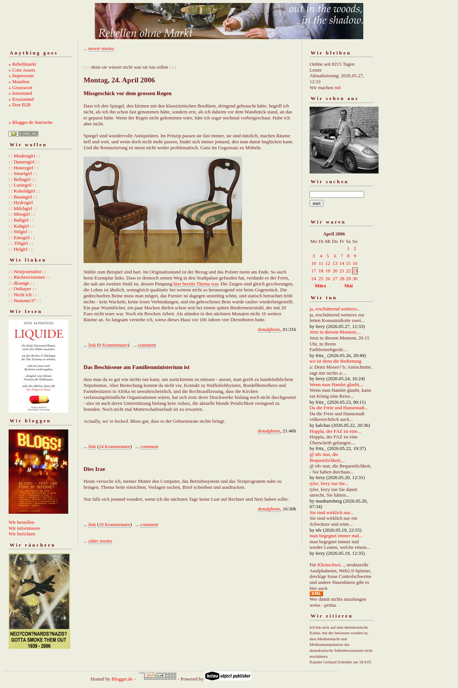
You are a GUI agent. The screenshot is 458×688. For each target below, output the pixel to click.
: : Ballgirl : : (21, 220)
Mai (348, 285)
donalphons (269, 329)
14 (341, 263)
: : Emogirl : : (22, 237)
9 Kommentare (113, 345)
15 (348, 263)
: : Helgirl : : (20, 249)
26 (327, 278)
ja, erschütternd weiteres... (335, 309)
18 (321, 270)
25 (321, 278)
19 (327, 270)
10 (313, 263)
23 (354, 270)
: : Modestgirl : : (24, 156)
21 (341, 270)
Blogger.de (122, 679)
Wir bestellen (21, 522)
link (92, 345)
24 (313, 278)
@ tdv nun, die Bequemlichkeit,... (327, 457)
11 (321, 263)
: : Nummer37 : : (25, 300)
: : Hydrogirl (21, 202)
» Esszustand (21, 99)
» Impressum (21, 75)
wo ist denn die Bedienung (335, 361)
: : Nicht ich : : (23, 294)
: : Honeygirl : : (23, 168)
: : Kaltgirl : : (21, 226)
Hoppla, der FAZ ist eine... (335, 431)
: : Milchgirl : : (23, 208)
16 (354, 263)
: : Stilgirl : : (20, 231)
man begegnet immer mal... (336, 535)
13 (335, 263)
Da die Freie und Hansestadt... (339, 407)
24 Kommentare (114, 446)
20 (335, 270)
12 (327, 263)
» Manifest (19, 81)
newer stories (101, 48)
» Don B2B (20, 104)
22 (348, 270)
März (320, 285)
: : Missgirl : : (22, 214)
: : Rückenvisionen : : (29, 277)
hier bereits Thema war (196, 284)
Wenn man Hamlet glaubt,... (337, 384)
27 (335, 278)
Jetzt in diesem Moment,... (335, 332)
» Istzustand (20, 93)
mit (338, 87)
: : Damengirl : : (24, 162)
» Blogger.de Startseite (31, 122)
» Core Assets (22, 70)
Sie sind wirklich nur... (332, 512)
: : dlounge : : (21, 283)
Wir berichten (22, 534)
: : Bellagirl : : (22, 179)
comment (147, 345)
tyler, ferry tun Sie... (329, 483)
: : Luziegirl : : (23, 185)
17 (313, 270)
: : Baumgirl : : (23, 197)
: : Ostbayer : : (22, 288)
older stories (100, 541)
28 (341, 278)
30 (354, 278)
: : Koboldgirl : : (24, 191)
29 (348, 278)
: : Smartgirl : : (23, 173)
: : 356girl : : (21, 243)
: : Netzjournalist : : (27, 271)
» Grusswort (20, 87)
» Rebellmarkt (22, 64)
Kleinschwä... (330, 564)
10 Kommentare (114, 524)
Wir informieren (24, 528)
